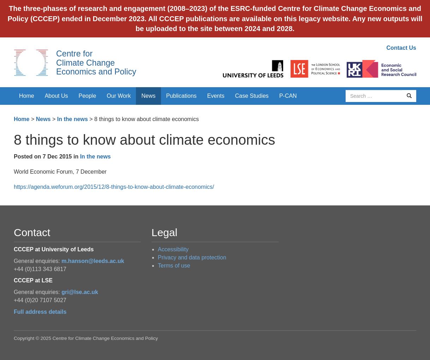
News (148, 96)
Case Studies (252, 96)
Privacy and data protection (192, 257)
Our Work (119, 96)
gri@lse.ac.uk (79, 292)
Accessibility (173, 249)
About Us (56, 96)
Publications (181, 96)
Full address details (40, 312)
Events (216, 96)
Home (26, 96)
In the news (72, 119)
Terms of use (174, 266)
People (87, 96)
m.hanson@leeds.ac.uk (92, 261)
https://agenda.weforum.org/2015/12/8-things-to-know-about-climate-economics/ (114, 187)
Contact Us (401, 48)
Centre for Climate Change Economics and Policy (96, 62)
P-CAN (288, 96)
